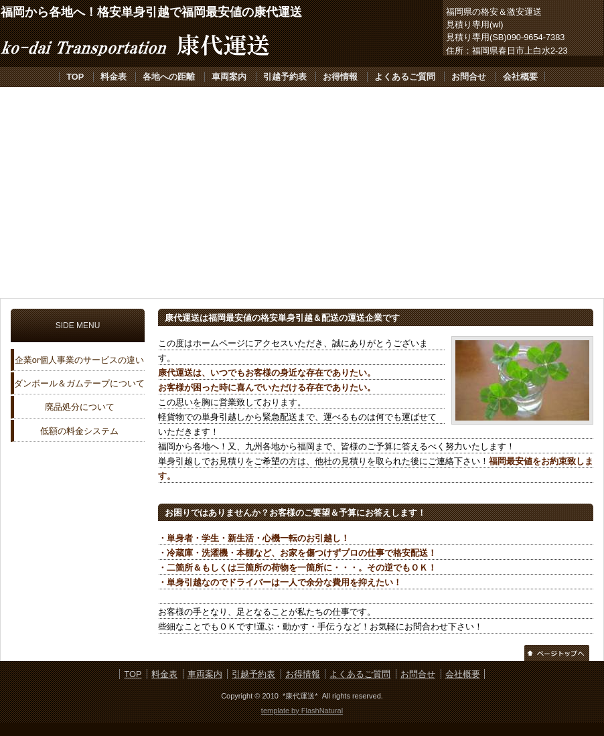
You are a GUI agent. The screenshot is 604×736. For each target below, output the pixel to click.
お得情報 (340, 77)
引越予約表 (285, 77)
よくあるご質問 (404, 77)
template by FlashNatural (302, 711)
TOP (75, 77)
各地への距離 (169, 77)
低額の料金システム (79, 431)
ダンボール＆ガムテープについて (79, 383)
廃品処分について (80, 407)
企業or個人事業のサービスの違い (79, 360)
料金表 (113, 77)
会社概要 (520, 77)
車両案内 (229, 77)
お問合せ (468, 77)
